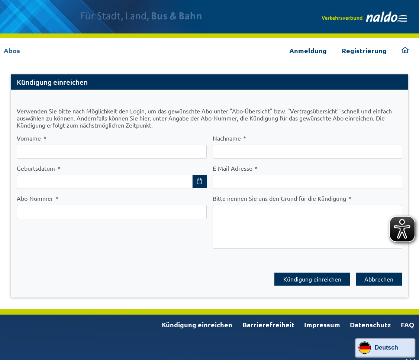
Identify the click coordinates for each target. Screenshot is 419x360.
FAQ (407, 320)
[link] (364, 16)
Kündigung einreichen (197, 320)
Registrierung (364, 50)
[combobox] (104, 182)
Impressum (322, 320)
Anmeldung (308, 50)
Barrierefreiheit (268, 320)
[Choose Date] (200, 181)
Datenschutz (370, 320)
